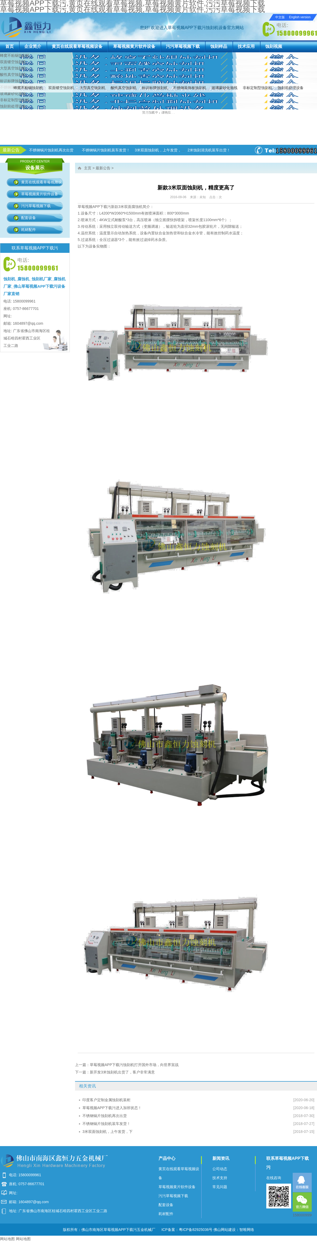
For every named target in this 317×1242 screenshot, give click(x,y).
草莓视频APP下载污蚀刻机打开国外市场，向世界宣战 (134, 1065)
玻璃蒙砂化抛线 (224, 88)
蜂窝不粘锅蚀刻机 (28, 88)
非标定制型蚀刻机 (257, 88)
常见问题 (219, 1187)
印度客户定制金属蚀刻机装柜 (106, 1100)
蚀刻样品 (218, 46)
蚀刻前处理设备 (291, 88)
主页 (87, 168)
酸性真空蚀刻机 (124, 88)
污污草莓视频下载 (183, 46)
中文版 (280, 17)
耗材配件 (28, 229)
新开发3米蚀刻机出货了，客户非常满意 (122, 1072)
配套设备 (28, 218)
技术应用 (246, 46)
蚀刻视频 (273, 46)
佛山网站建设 (224, 1229)
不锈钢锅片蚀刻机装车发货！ (143, 150)
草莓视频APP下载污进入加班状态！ (112, 1108)
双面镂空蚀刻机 (61, 88)
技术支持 (219, 1178)
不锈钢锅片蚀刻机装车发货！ (106, 1124)
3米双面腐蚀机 (130, 206)
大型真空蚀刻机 (92, 88)
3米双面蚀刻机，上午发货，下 (107, 1131)
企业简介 (32, 46)
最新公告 (103, 168)
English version (299, 17)
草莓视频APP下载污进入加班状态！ (42, 150)
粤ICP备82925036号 (196, 1229)
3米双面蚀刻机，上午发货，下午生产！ (203, 150)
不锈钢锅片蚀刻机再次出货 (88, 150)
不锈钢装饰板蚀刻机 (189, 88)
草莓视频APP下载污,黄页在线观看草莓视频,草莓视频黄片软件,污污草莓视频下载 (132, 9)
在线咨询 (273, 1178)
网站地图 (7, 1239)
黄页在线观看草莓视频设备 (77, 46)
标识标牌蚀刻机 (155, 88)
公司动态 (219, 1169)
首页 (9, 46)
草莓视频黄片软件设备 (134, 46)
